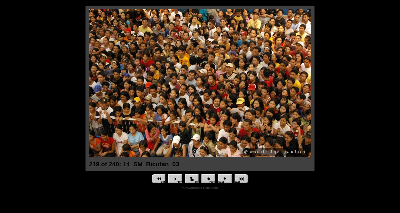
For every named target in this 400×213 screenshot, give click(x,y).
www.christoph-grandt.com (200, 187)
